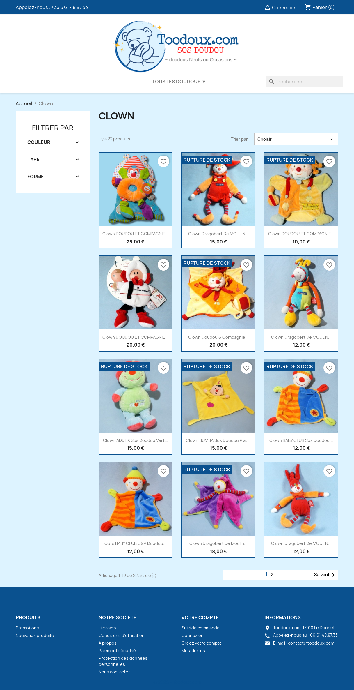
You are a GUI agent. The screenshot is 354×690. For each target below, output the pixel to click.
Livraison (107, 628)
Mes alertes (193, 650)
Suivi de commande (201, 628)
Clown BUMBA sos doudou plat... (218, 440)
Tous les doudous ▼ (179, 81)
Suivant (325, 574)
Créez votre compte (202, 643)
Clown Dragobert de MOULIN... (218, 234)
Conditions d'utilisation (122, 635)
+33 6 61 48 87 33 (69, 7)
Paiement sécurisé (117, 650)
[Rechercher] (304, 81)
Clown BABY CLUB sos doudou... (301, 440)
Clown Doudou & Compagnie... (218, 337)
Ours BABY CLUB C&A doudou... (135, 543)
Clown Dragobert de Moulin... (218, 543)
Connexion (193, 635)
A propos (108, 643)
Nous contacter (114, 672)
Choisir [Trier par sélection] (296, 139)
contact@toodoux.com (311, 643)
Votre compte (200, 617)
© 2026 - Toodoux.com (177, 682)
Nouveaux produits (35, 635)
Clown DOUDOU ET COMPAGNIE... (135, 234)
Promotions (27, 628)
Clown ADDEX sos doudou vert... (135, 440)
